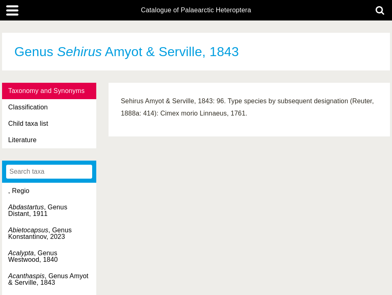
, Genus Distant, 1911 (37, 210)
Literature (22, 139)
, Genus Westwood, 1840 (33, 256)
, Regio (18, 190)
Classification (28, 107)
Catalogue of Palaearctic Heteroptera (196, 10)
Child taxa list (28, 123)
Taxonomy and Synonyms (46, 90)
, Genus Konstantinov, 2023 (40, 233)
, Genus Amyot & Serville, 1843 (48, 279)
